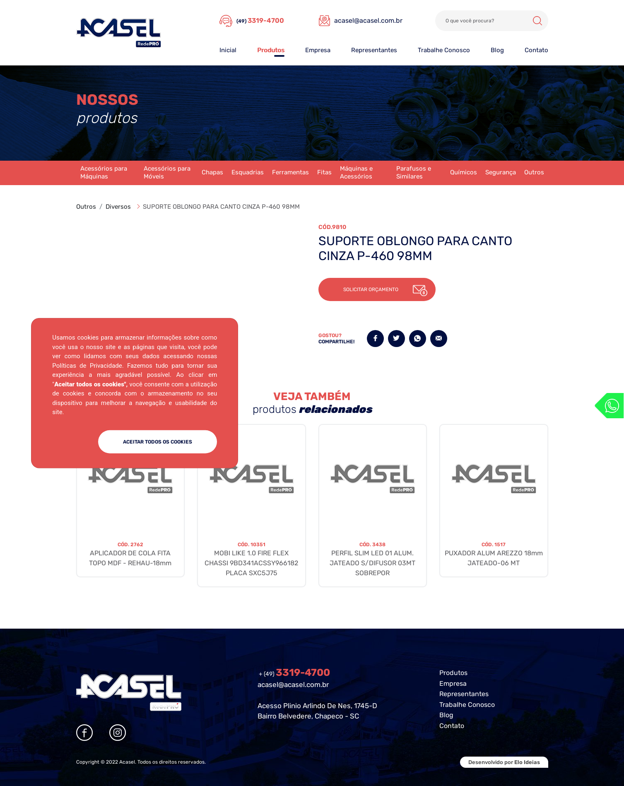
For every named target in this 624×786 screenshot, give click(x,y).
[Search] (491, 20)
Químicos (463, 172)
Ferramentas (290, 172)
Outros (534, 172)
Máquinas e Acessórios (356, 173)
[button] (377, 289)
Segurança (500, 172)
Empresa (317, 50)
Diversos (118, 206)
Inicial (227, 50)
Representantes (374, 50)
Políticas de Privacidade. (87, 365)
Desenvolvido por (504, 762)
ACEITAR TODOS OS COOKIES (157, 441)
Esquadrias (247, 172)
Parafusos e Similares (413, 173)
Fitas (324, 172)
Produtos (270, 50)
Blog (497, 50)
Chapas (212, 172)
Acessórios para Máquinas (103, 173)
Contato (536, 50)
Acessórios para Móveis (167, 173)
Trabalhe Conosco (444, 50)
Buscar (537, 20)
